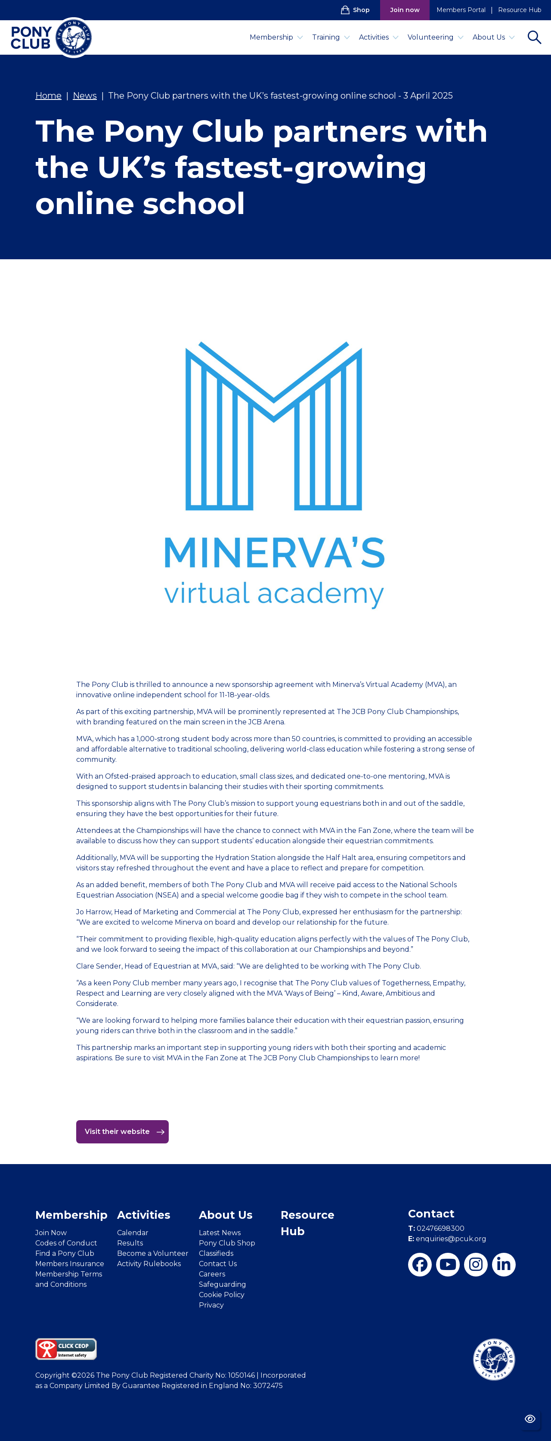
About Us (494, 37)
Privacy (211, 1305)
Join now (405, 10)
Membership (276, 37)
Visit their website (125, 1132)
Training (331, 37)
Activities (379, 37)
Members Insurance (69, 1264)
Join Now (51, 1233)
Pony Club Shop (227, 1243)
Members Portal (461, 10)
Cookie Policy (222, 1295)
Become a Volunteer (153, 1253)
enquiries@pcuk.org (447, 1239)
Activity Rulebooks (149, 1264)
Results (130, 1243)
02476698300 (436, 1228)
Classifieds (216, 1253)
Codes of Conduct (66, 1243)
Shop (355, 10)
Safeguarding (222, 1284)
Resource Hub (520, 10)
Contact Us (218, 1264)
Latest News (220, 1233)
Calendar (133, 1233)
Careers (212, 1274)
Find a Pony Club (64, 1253)
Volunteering (436, 37)
